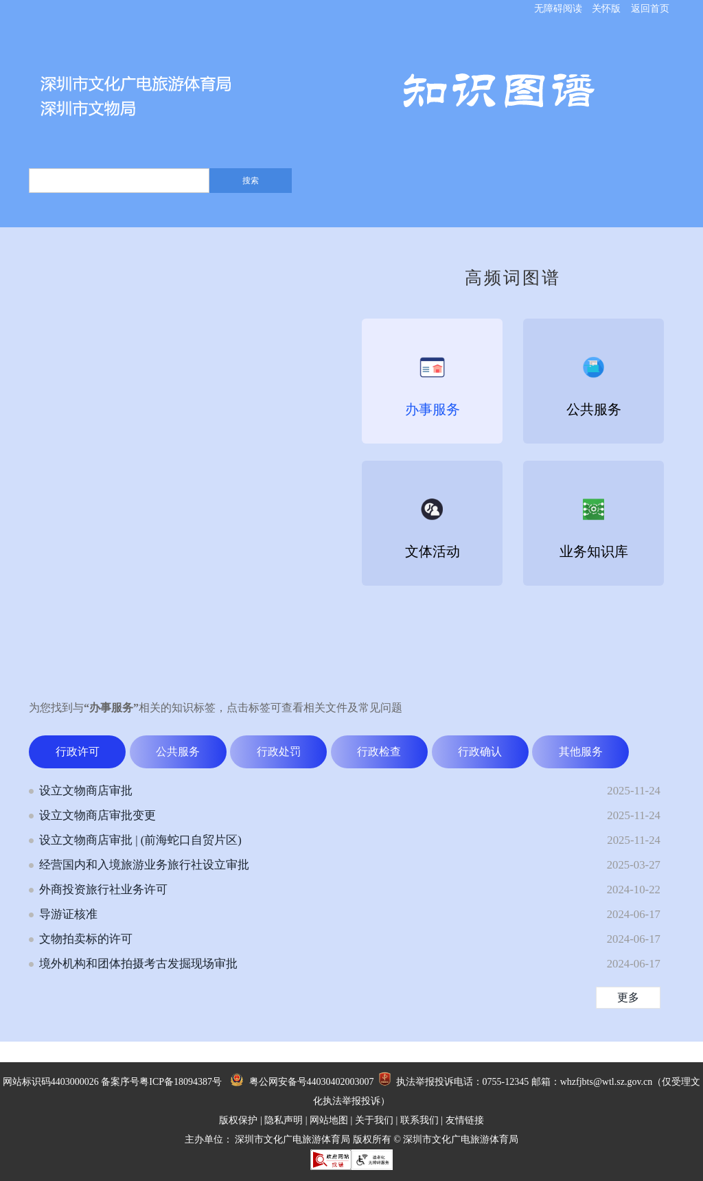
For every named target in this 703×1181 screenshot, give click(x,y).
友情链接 (465, 1120)
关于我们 (374, 1120)
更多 (628, 997)
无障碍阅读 (558, 8)
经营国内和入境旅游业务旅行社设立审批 (144, 864)
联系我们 (419, 1120)
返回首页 (650, 8)
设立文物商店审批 (85, 790)
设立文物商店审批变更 (97, 815)
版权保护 (238, 1120)
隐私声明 (283, 1120)
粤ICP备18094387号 (180, 1082)
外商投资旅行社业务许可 (103, 889)
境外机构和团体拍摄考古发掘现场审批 (138, 963)
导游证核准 (68, 914)
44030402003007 (340, 1082)
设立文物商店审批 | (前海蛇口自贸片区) (140, 840)
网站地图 (329, 1120)
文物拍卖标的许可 (85, 938)
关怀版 (606, 8)
